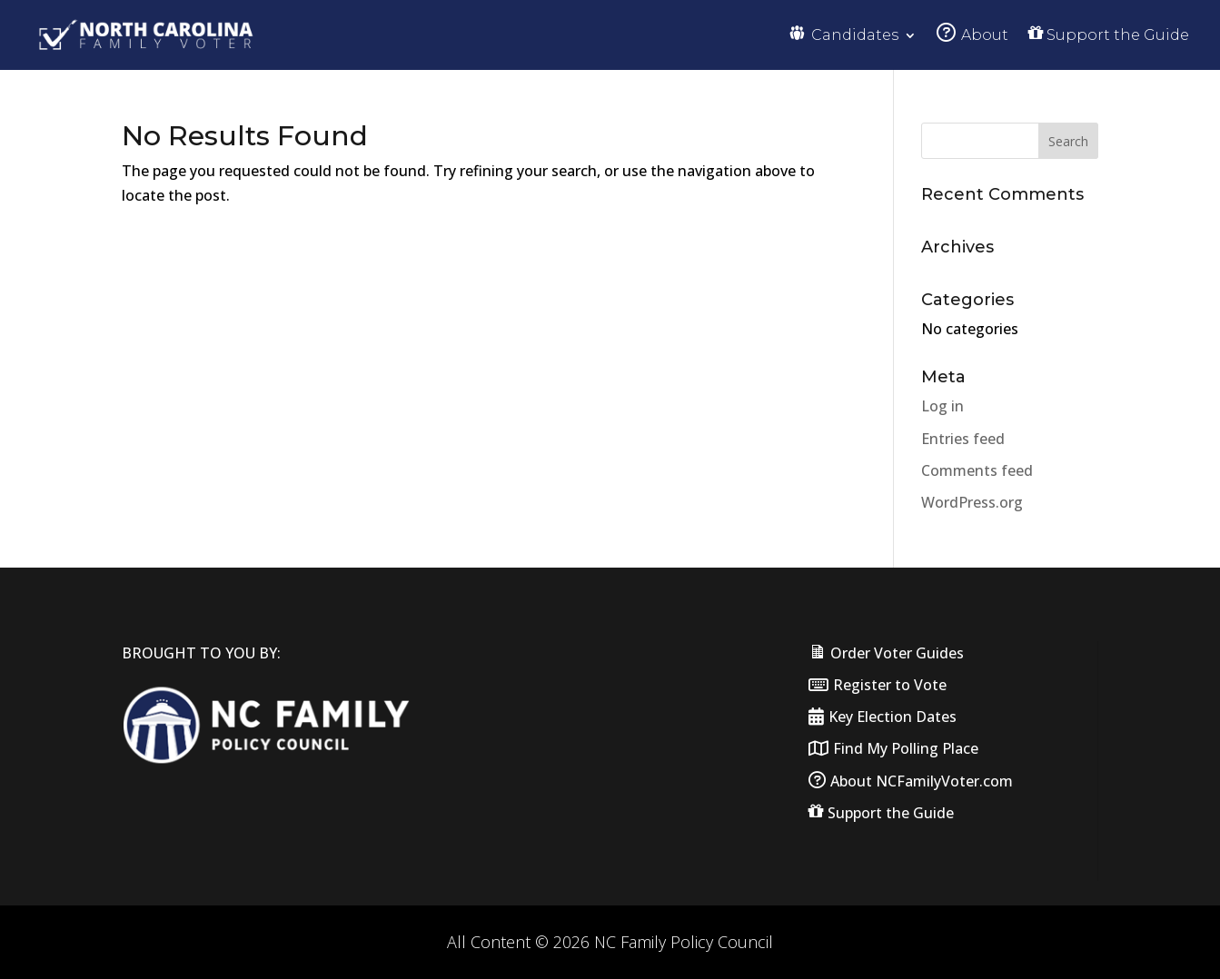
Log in (942, 406)
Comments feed (977, 470)
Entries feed (963, 439)
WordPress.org (972, 502)
